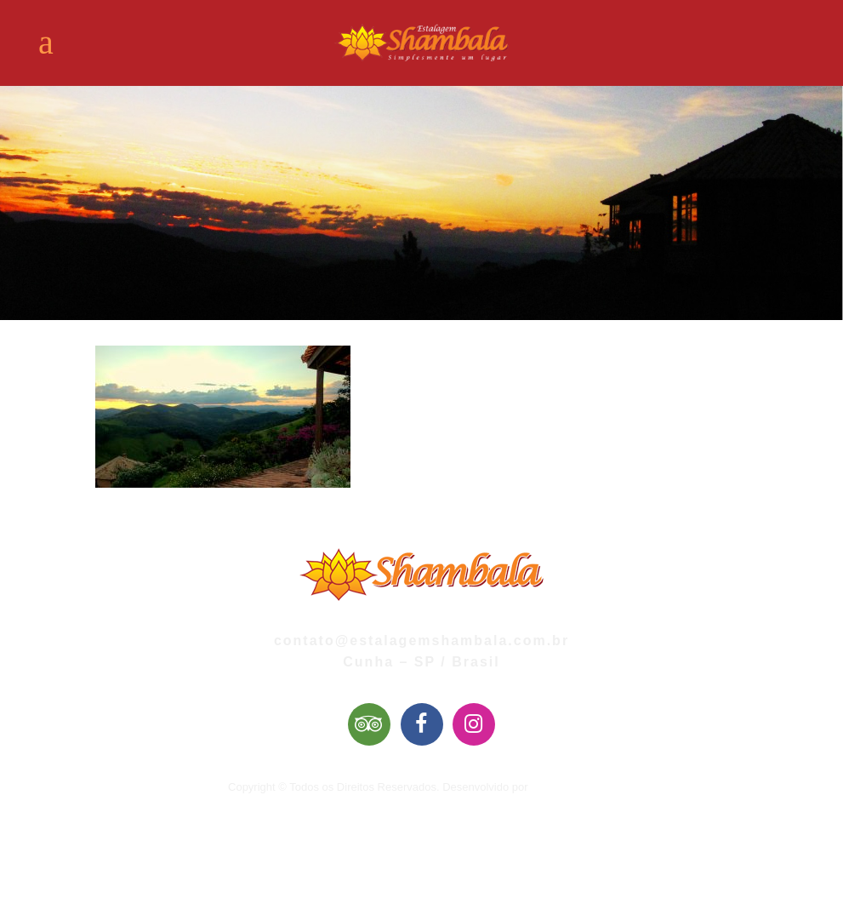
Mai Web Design (571, 787)
